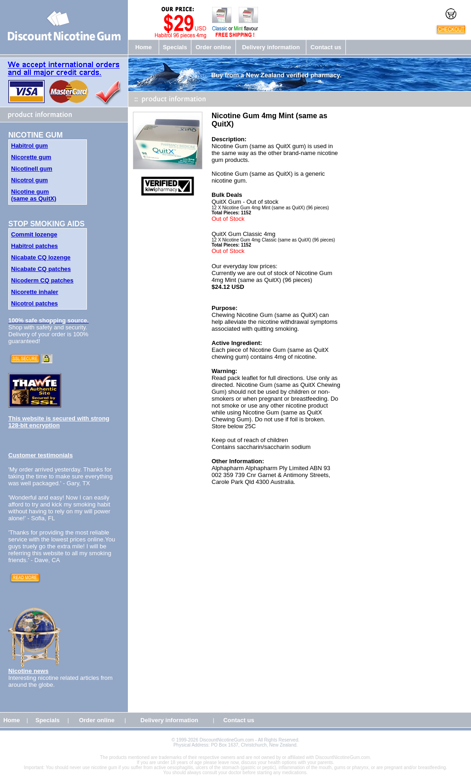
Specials (175, 47)
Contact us (325, 47)
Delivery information (271, 47)
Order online (213, 47)
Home (143, 47)
